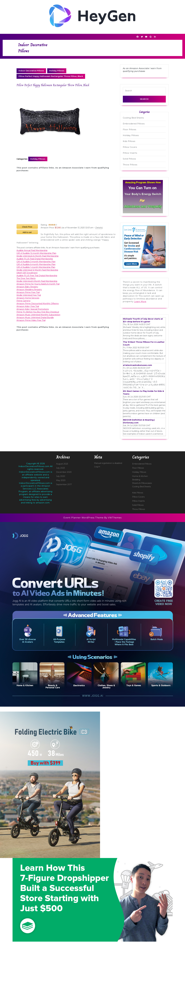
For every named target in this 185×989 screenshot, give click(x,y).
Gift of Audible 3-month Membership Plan (36, 261)
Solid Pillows (129, 159)
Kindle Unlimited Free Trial (29, 295)
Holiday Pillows (56, 70)
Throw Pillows (130, 164)
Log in (97, 466)
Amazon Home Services (28, 298)
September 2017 (64, 484)
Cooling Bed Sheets (133, 118)
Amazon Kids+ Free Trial (28, 306)
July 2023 (60, 468)
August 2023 (62, 464)
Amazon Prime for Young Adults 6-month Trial (38, 284)
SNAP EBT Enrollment (27, 273)
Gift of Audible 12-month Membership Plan (36, 253)
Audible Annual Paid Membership (32, 250)
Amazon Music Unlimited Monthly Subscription (38, 315)
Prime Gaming (23, 301)
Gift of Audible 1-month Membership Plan (36, 267)
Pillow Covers (130, 147)
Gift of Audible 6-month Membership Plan (36, 264)
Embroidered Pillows (134, 123)
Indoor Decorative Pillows (31, 70)
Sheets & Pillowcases (142, 483)
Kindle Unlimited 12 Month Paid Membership (37, 270)
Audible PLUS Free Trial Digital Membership (37, 275)
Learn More (140, 301)
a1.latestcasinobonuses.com (137, 365)
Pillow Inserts (130, 153)
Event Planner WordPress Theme (83, 517)
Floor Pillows (129, 129)
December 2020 (64, 472)
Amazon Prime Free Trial (28, 292)
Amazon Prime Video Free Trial (31, 320)
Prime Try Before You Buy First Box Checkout (38, 312)
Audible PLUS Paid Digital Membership (35, 259)
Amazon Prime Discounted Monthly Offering (38, 303)
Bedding (136, 479)
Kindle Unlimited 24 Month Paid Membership (38, 256)
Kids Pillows (129, 141)
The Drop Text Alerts (26, 278)
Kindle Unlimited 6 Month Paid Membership (37, 281)
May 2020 (60, 480)
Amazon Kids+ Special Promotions (33, 309)
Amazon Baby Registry (27, 287)
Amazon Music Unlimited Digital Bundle (35, 317)
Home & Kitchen (140, 476)
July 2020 (60, 476)
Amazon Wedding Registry (29, 289)
